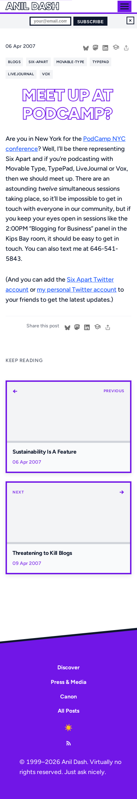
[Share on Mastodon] (95, 47)
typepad (100, 62)
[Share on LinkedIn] (105, 47)
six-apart (38, 62)
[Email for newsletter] (50, 21)
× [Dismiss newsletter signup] (130, 20)
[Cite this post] (115, 46)
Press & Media (69, 682)
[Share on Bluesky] (86, 47)
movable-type (70, 62)
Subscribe (90, 21)
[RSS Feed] (68, 743)
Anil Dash (32, 6)
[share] (126, 47)
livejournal (21, 74)
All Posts (68, 710)
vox (46, 74)
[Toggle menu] (124, 6)
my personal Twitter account (76, 289)
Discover (68, 667)
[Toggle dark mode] (68, 728)
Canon (68, 696)
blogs (14, 62)
